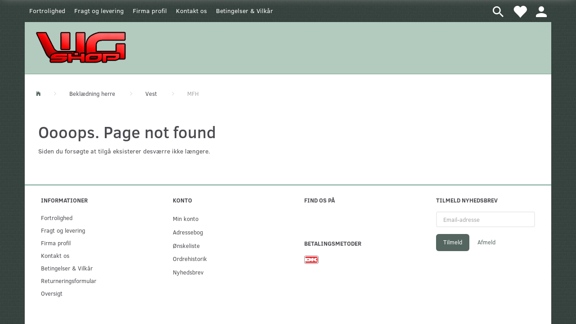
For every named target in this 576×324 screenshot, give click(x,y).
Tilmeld (452, 242)
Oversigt (52, 293)
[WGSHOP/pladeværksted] (83, 47)
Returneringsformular (68, 280)
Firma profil (150, 10)
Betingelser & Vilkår (244, 10)
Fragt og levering (99, 10)
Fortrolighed (47, 10)
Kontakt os (191, 10)
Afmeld (486, 242)
